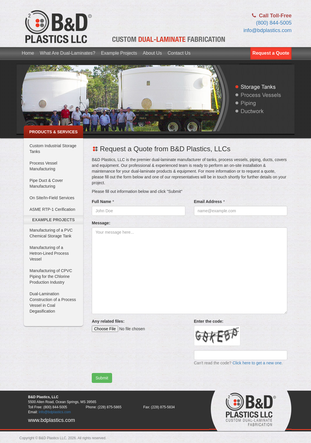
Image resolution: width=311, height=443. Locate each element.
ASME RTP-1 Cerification (52, 209)
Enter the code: (209, 321)
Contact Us (179, 53)
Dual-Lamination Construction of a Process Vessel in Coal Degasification (53, 302)
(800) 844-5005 (274, 23)
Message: (101, 223)
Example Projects (119, 53)
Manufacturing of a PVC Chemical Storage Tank (51, 233)
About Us (152, 53)
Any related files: (108, 321)
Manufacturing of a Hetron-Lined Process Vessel (49, 253)
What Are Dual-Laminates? (67, 53)
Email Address (209, 201)
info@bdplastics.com (268, 30)
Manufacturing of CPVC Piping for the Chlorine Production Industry (51, 276)
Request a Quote (271, 53)
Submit (102, 378)
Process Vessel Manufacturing (43, 166)
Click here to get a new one (257, 363)
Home (28, 53)
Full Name (103, 201)
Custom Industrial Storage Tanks (53, 148)
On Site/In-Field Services (52, 197)
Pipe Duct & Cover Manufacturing (46, 183)
